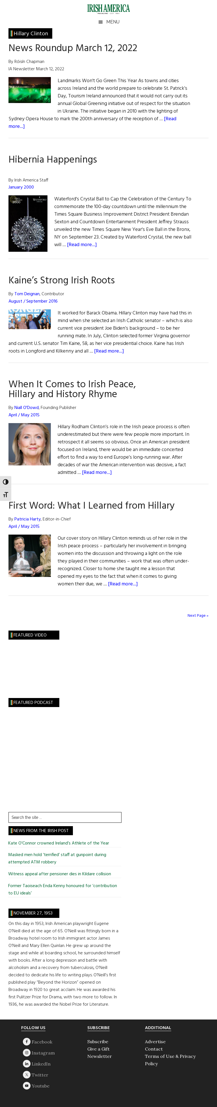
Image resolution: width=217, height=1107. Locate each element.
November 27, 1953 (33, 913)
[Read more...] (82, 245)
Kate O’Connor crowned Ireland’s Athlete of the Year (58, 843)
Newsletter (99, 1056)
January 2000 (21, 187)
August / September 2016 (33, 301)
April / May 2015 (24, 415)
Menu (113, 22)
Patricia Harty (27, 519)
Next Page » (198, 615)
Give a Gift (98, 1049)
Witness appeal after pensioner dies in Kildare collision (59, 874)
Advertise (155, 1041)
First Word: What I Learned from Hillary (91, 506)
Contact (154, 1049)
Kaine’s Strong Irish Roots (61, 281)
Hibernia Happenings (52, 160)
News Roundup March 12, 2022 (72, 48)
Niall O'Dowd (26, 408)
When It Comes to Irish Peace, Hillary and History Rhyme (72, 389)
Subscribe (97, 1041)
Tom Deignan (27, 294)
